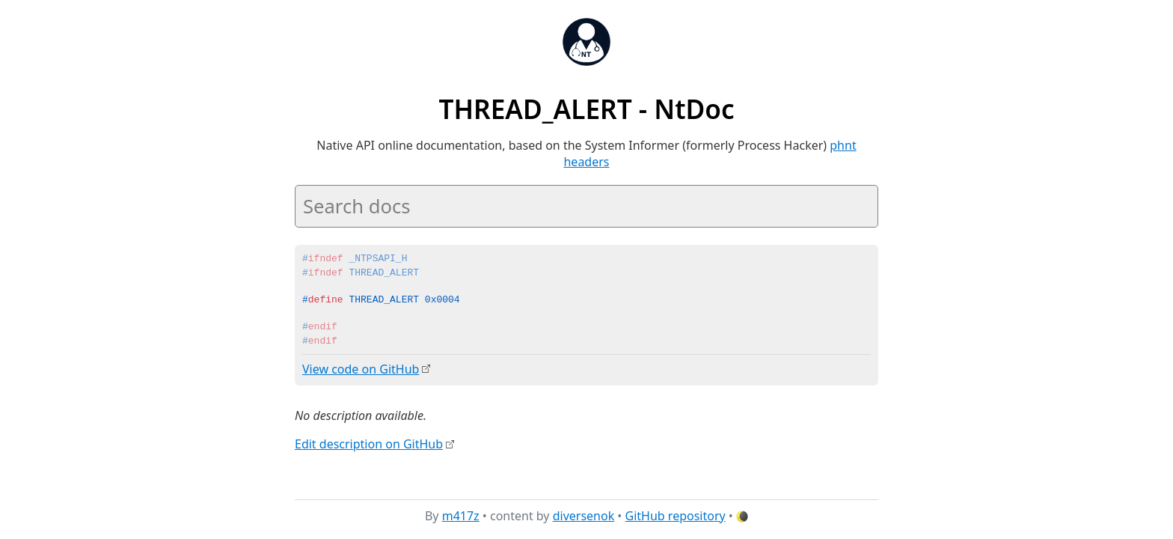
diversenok (584, 516)
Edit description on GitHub (369, 444)
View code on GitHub (360, 369)
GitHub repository (675, 516)
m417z (461, 516)
